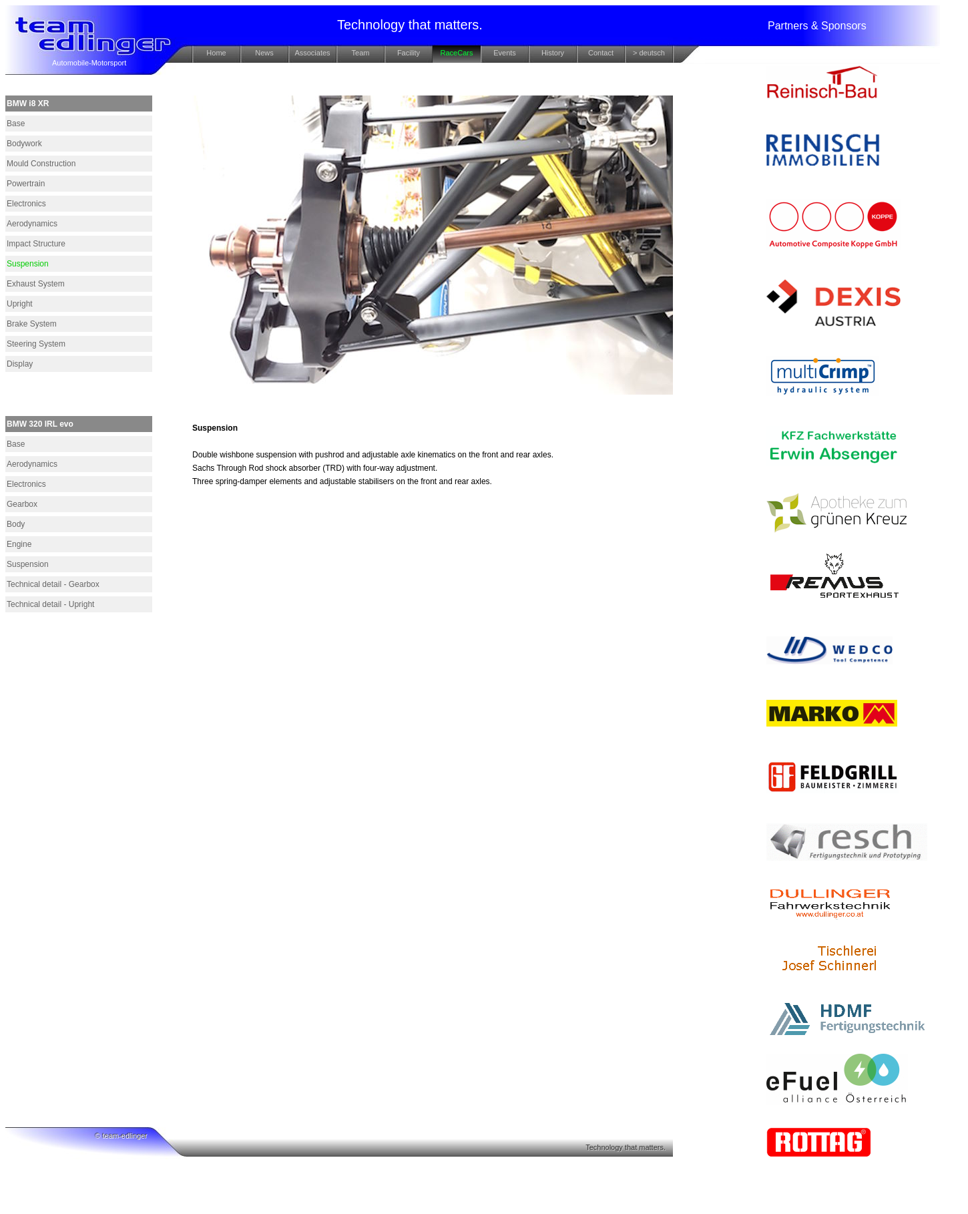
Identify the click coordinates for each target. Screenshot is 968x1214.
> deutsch (649, 53)
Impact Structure (36, 243)
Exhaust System (36, 283)
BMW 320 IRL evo (40, 424)
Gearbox (22, 504)
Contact (601, 53)
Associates (312, 53)
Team (361, 53)
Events (504, 53)
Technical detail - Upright (50, 604)
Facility (408, 53)
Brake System (32, 324)
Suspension (28, 263)
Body (16, 524)
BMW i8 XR (28, 103)
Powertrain (26, 183)
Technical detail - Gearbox (53, 584)
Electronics (26, 203)
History (552, 53)
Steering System (36, 344)
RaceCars (457, 53)
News (264, 53)
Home (216, 53)
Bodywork (24, 143)
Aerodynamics (32, 223)
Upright (20, 304)
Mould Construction (41, 163)
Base (16, 123)
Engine (19, 544)
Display (20, 364)
